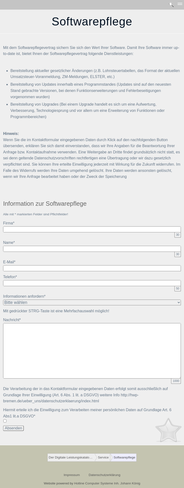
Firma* (8, 223)
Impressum (72, 475)
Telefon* (10, 277)
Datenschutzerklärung (104, 475)
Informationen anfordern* (24, 296)
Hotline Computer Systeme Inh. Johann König (107, 483)
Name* (9, 243)
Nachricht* (12, 320)
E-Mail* (9, 262)
